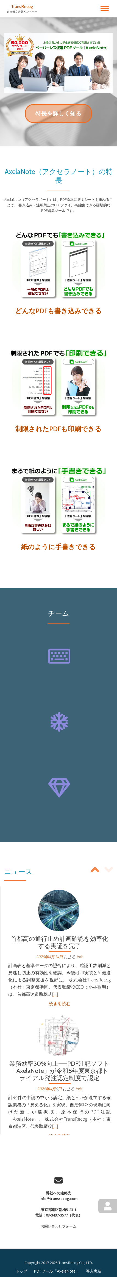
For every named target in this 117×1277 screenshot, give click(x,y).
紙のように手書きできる (58, 546)
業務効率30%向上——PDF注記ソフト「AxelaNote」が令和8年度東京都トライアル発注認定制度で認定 (59, 1071)
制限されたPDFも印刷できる (58, 428)
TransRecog (22, 6)
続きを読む (60, 1003)
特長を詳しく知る (58, 116)
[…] (55, 994)
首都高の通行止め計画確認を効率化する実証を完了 (59, 942)
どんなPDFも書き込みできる (58, 310)
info (80, 956)
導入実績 (93, 1271)
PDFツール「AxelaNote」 (56, 1271)
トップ (21, 1271)
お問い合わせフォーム (58, 1226)
